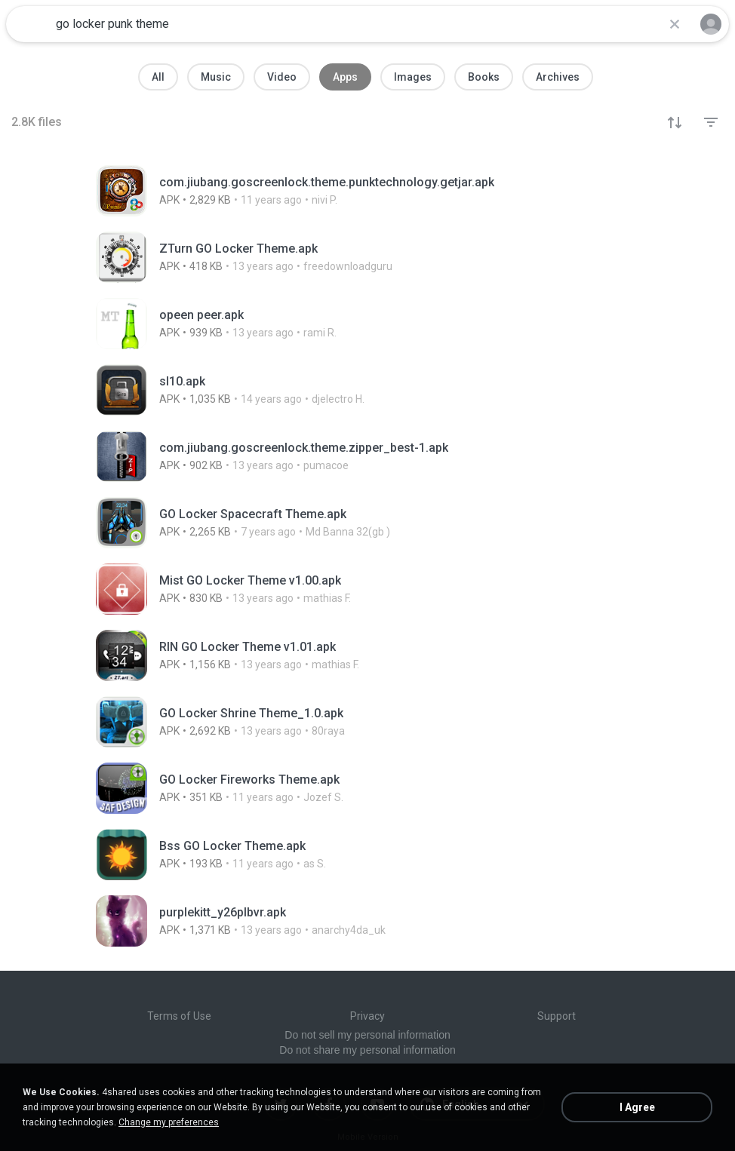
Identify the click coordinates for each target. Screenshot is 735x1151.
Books (484, 77)
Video (282, 77)
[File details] (367, 190)
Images (413, 77)
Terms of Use (179, 1016)
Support (556, 1016)
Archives (558, 77)
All (158, 77)
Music (216, 77)
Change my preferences (168, 1122)
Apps (345, 77)
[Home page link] (28, 24)
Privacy (367, 1016)
